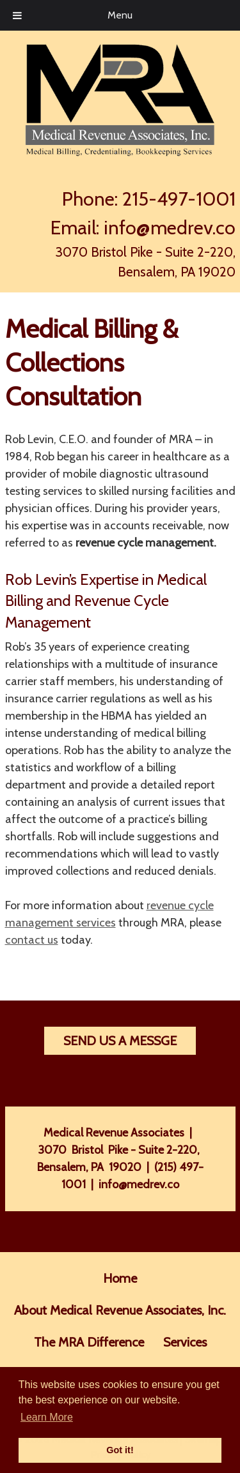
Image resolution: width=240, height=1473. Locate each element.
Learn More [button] (46, 1417)
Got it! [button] (119, 1450)
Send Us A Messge (120, 1040)
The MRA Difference (89, 1342)
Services (185, 1342)
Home (120, 1278)
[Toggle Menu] (17, 15)
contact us (31, 940)
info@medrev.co (170, 227)
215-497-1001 (179, 199)
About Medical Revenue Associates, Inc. (120, 1310)
